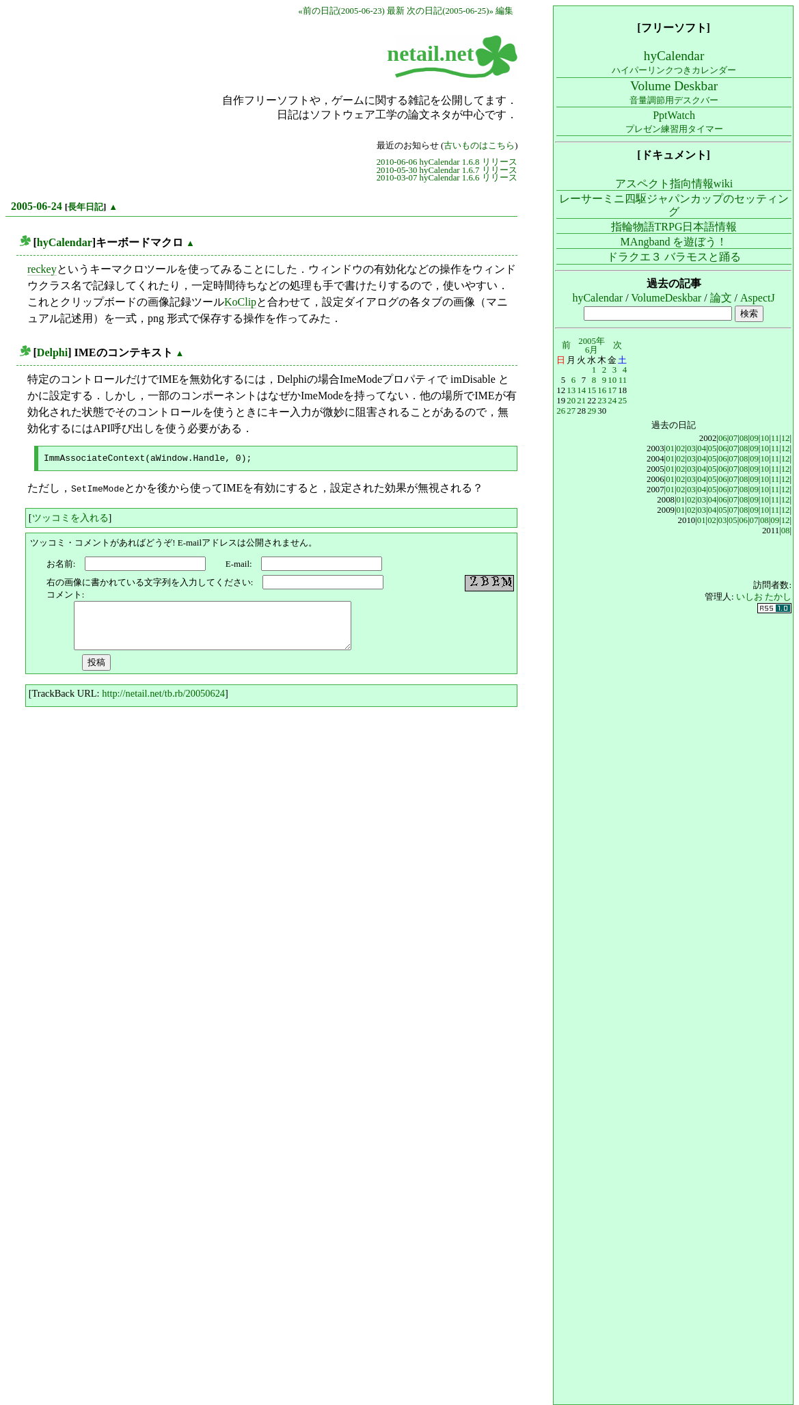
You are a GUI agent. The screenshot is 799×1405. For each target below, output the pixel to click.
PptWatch (674, 121)
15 (591, 390)
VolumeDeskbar (666, 298)
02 (681, 448)
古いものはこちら (479, 145)
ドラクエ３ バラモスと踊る (674, 257)
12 (785, 438)
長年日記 (85, 207)
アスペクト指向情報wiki (674, 183)
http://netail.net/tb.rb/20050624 (163, 691)
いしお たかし (763, 597)
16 (601, 390)
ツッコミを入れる (70, 516)
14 (581, 390)
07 (733, 438)
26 (560, 411)
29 (591, 411)
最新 (396, 11)
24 (612, 400)
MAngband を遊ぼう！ (674, 241)
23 (601, 400)
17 (612, 390)
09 (754, 438)
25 (622, 400)
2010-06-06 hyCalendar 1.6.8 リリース (447, 162)
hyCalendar (64, 242)
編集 (504, 11)
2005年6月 (591, 345)
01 (670, 448)
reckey (42, 269)
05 (712, 448)
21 (581, 400)
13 (571, 390)
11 (623, 380)
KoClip (240, 302)
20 (571, 400)
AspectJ (757, 298)
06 (722, 438)
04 (701, 448)
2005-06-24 (36, 206)
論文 (721, 298)
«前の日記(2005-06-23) (341, 11)
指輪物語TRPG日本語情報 (674, 226)
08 (744, 438)
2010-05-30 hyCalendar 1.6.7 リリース (447, 170)
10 (612, 380)
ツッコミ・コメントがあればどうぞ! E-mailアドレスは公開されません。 (173, 541)
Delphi (52, 352)
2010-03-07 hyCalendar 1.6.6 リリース (447, 178)
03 (691, 448)
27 (571, 411)
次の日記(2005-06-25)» (450, 11)
